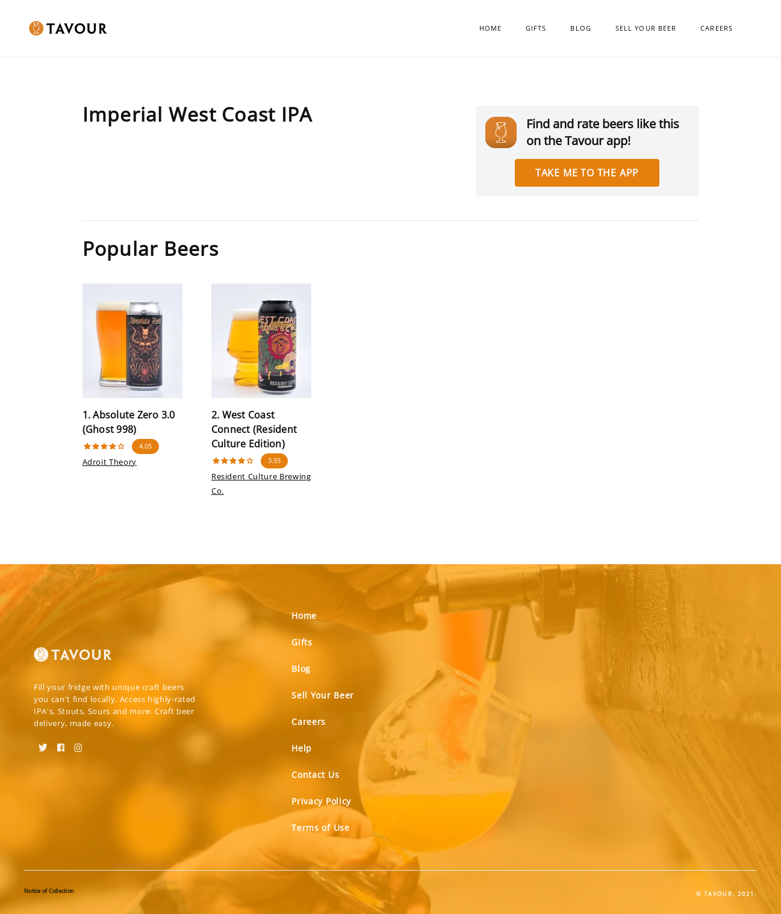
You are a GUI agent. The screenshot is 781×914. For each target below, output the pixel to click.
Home (490, 28)
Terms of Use (320, 827)
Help (301, 748)
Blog (580, 28)
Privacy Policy (321, 801)
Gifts (536, 28)
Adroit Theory (109, 461)
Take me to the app (587, 172)
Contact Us (315, 774)
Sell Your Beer (645, 28)
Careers (716, 28)
